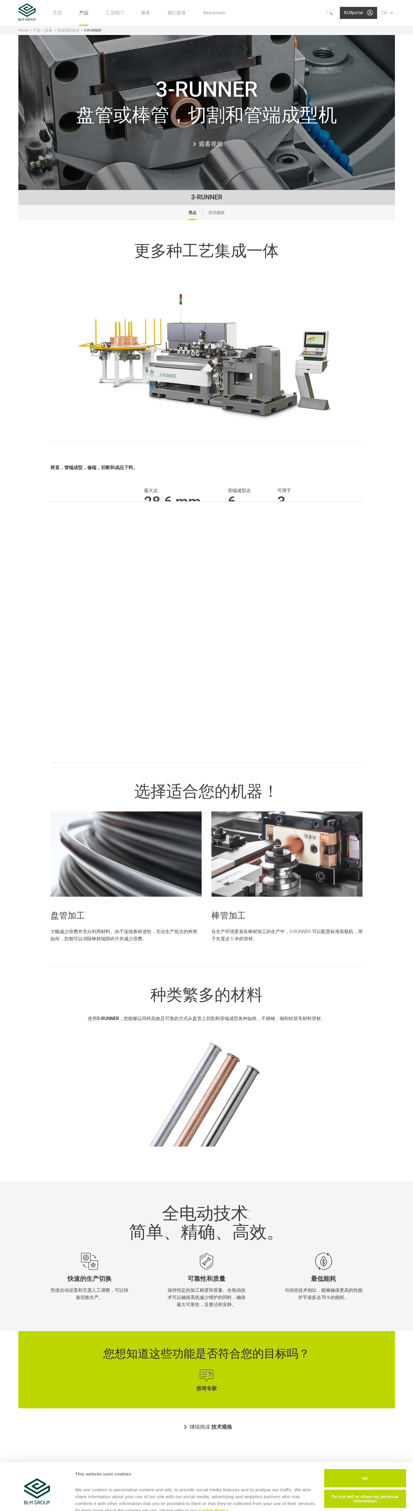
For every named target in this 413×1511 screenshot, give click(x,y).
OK (365, 1451)
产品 (36, 30)
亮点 (192, 212)
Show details (88, 1499)
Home (23, 30)
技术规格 (217, 212)
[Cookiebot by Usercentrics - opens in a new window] (37, 1500)
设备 (48, 30)
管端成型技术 (68, 30)
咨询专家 (206, 1388)
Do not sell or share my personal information (365, 1472)
